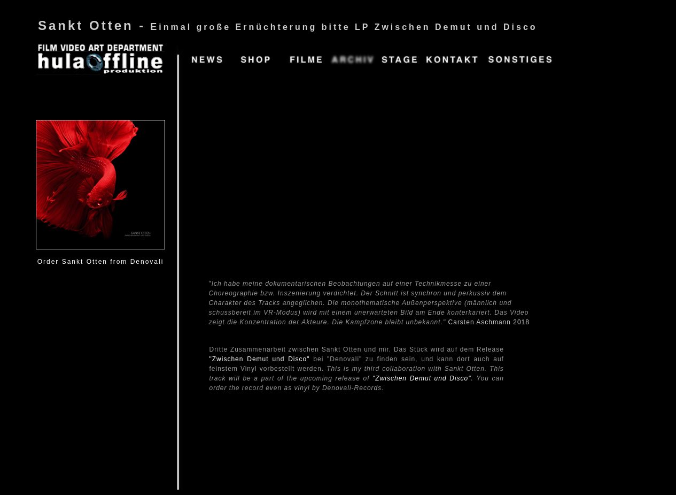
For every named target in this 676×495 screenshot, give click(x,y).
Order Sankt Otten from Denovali (100, 261)
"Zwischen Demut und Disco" (259, 359)
